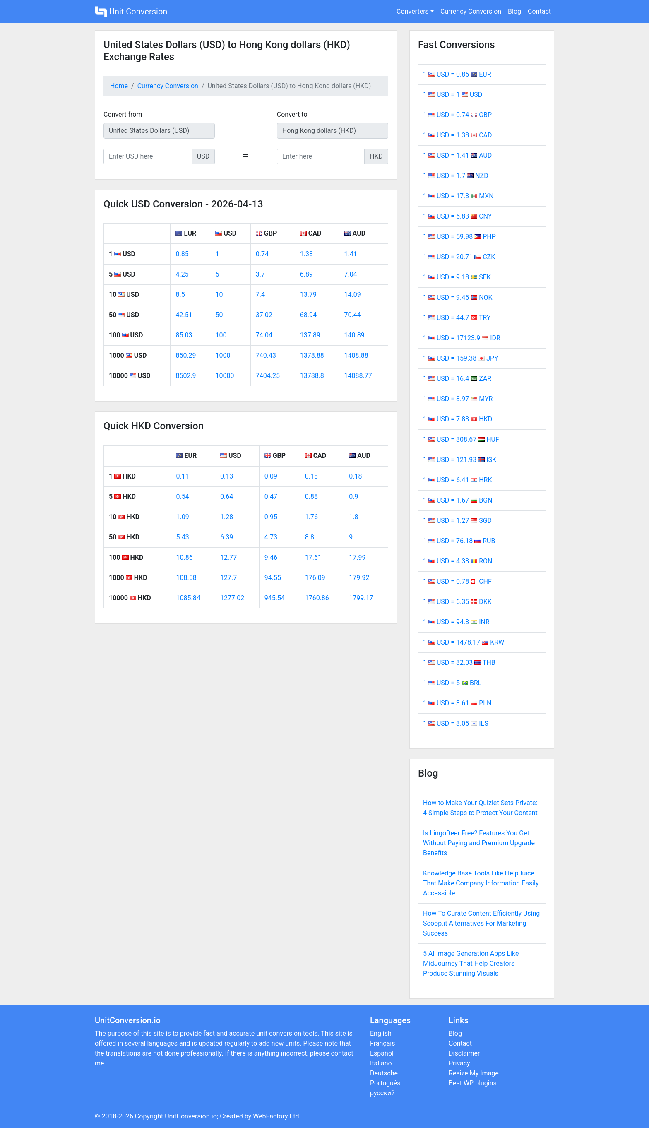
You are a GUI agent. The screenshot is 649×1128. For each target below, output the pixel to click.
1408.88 (356, 355)
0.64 (226, 496)
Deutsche (384, 1073)
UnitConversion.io (191, 1116)
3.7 (260, 274)
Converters (413, 11)
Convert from (122, 114)
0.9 (353, 496)
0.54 (182, 496)
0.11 (182, 476)
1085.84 (188, 598)
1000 (222, 355)
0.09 (270, 476)
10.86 (184, 557)
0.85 (181, 254)
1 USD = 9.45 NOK (458, 297)
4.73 (270, 537)
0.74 (262, 254)
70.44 (352, 315)
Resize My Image (474, 1073)
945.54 (274, 598)
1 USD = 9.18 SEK (457, 277)
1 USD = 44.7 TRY (457, 318)
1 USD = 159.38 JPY (460, 358)
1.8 (353, 517)
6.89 (306, 274)
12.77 (228, 557)
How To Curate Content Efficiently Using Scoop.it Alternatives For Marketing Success (481, 923)
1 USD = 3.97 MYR (458, 399)
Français (382, 1043)
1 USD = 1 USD (452, 95)
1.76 (311, 517)
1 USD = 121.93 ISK (459, 460)
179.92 (359, 578)
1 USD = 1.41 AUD (457, 155)
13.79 (308, 294)
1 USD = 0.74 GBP (457, 115)
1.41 (350, 254)
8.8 (309, 537)
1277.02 (232, 598)
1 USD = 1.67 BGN (457, 500)
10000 (224, 376)
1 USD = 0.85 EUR (457, 74)
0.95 (270, 517)
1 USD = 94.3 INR (456, 622)
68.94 (308, 315)
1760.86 (317, 598)
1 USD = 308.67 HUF (461, 439)
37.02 (264, 315)
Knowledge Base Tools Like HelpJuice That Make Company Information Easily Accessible (480, 883)
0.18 (311, 476)
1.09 (182, 517)
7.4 (260, 294)
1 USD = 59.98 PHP (459, 237)
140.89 (354, 335)
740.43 (266, 355)
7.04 (350, 274)
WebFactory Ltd (276, 1116)
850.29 (185, 355)
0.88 (311, 496)
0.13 (226, 476)
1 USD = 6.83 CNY (457, 216)
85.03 (183, 335)
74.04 (264, 335)
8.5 (180, 294)
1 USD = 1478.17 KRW (463, 642)
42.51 (183, 315)
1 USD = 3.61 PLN (457, 703)
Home (119, 86)
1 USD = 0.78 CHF (457, 581)
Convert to (292, 114)
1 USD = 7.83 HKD (457, 419)
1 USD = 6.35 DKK (457, 602)
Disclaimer (464, 1053)
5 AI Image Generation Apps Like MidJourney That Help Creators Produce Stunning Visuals (471, 963)
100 (220, 335)
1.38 (306, 254)
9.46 (270, 557)
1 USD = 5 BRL (452, 683)
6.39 (226, 537)
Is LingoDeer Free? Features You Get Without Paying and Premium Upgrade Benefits (479, 843)
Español (382, 1053)
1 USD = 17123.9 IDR (461, 338)
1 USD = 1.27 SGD (457, 520)
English (381, 1033)
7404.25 (268, 376)
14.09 (352, 294)
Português (385, 1083)
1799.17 (361, 598)
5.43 (182, 537)
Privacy (459, 1063)
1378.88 (312, 355)
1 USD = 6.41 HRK (457, 480)
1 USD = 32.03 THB (459, 662)
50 (219, 315)
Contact (539, 11)
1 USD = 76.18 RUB (459, 541)
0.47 (270, 496)
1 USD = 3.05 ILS (455, 723)
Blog (514, 11)
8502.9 (185, 376)
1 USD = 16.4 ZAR (457, 378)
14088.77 (358, 376)
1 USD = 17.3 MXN (458, 196)
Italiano (381, 1063)
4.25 (181, 274)
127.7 (228, 578)
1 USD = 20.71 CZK (459, 257)
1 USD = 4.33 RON (457, 561)
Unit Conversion (131, 11)
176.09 (315, 578)
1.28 (226, 517)
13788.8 (312, 376)
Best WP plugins (473, 1083)
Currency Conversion (470, 11)
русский (382, 1093)
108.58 (186, 578)
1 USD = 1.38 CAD (457, 135)
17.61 (313, 557)
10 (219, 294)
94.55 (272, 578)
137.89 (310, 335)
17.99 (357, 557)
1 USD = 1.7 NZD (455, 176)
